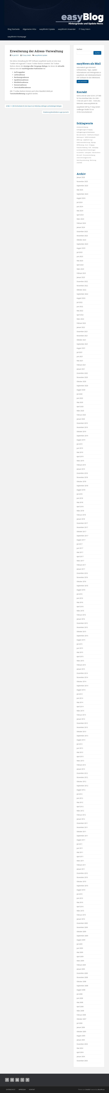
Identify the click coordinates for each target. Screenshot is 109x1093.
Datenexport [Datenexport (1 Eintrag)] (80, 137)
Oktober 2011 (81, 831)
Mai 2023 (80, 261)
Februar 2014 (81, 715)
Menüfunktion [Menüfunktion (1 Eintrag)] (96, 152)
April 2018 (80, 506)
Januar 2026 (81, 177)
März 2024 (80, 219)
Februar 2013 (81, 765)
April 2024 (80, 215)
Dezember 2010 (82, 873)
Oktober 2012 (81, 781)
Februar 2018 (81, 515)
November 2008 (82, 977)
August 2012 (81, 790)
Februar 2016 (81, 615)
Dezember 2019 (82, 423)
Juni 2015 (80, 648)
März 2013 (80, 761)
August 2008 (81, 990)
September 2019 (82, 436)
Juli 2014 (79, 694)
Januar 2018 (81, 519)
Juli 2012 (79, 794)
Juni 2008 (80, 998)
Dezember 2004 (82, 1044)
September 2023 (82, 244)
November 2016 (82, 577)
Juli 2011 (79, 844)
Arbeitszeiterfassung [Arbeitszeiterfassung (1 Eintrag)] (82, 127)
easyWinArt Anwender (67, 29)
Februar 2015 (81, 665)
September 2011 (82, 836)
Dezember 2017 (82, 523)
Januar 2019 (81, 469)
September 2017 (82, 536)
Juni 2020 (80, 398)
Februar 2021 (81, 365)
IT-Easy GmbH (26, 55)
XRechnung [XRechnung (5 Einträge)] (93, 160)
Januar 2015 (81, 669)
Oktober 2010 (81, 881)
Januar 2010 (81, 919)
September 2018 (82, 486)
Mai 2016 (80, 602)
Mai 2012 (80, 802)
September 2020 (82, 386)
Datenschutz (10, 1089)
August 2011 (81, 840)
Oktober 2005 (81, 1031)
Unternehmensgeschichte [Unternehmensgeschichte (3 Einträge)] (84, 157)
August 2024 (81, 198)
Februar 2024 (81, 223)
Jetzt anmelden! (82, 81)
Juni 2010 (80, 898)
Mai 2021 (80, 361)
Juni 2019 (80, 448)
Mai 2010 (80, 902)
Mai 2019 (80, 452)
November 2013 (82, 727)
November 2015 (82, 627)
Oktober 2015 (81, 631)
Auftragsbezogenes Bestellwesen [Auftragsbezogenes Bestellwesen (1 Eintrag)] (86, 132)
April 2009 (80, 956)
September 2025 (82, 186)
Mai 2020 (80, 402)
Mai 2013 (80, 752)
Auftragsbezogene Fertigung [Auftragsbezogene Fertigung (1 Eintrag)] (84, 129)
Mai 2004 (80, 1048)
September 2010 (82, 886)
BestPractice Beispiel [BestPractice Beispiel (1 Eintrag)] (93, 135)
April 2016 (80, 606)
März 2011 (80, 861)
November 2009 (82, 927)
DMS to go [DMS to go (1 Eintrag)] (79, 140)
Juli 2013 (79, 744)
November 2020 (82, 377)
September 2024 (82, 194)
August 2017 (81, 540)
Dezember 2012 (82, 773)
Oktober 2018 (81, 481)
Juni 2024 (80, 206)
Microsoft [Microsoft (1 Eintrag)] (79, 155)
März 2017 (80, 561)
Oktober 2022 (81, 290)
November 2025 (82, 181)
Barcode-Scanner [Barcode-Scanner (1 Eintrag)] (81, 135)
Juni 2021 (80, 356)
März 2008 (80, 1011)
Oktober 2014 (81, 681)
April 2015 (80, 656)
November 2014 (82, 677)
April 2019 (80, 456)
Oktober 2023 (81, 240)
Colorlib (87, 1089)
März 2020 (80, 411)
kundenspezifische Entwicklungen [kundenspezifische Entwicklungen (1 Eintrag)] (86, 150)
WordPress (101, 1089)
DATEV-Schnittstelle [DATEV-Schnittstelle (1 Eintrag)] (90, 137)
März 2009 (80, 961)
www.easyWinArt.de (90, 103)
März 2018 (80, 511)
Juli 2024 (79, 202)
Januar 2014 (81, 719)
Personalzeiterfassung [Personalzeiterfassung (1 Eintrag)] (89, 155)
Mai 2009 (80, 952)
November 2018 (82, 477)
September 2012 (82, 786)
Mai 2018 (80, 502)
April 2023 (80, 265)
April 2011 (80, 856)
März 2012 (80, 811)
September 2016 (82, 586)
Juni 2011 (80, 848)
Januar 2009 (81, 969)
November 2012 (82, 777)
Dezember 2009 (82, 923)
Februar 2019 (81, 465)
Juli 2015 (79, 644)
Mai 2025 (80, 190)
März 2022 (80, 319)
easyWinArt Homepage (17, 36)
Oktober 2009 (81, 931)
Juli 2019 (79, 444)
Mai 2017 (80, 552)
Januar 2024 (81, 227)
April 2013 (80, 756)
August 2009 (81, 940)
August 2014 (81, 690)
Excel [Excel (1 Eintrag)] (86, 145)
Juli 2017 (79, 544)
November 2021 (82, 336)
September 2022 (82, 294)
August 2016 (81, 590)
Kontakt (32, 1089)
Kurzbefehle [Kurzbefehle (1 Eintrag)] (80, 152)
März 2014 (80, 711)
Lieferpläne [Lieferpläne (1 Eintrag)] (88, 152)
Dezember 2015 (82, 623)
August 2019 (81, 440)
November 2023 (82, 236)
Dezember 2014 (82, 673)
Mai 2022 (80, 311)
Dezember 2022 (82, 281)
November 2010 (82, 877)
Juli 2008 (79, 994)
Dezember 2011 (82, 823)
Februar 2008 (81, 1015)
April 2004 (80, 1052)
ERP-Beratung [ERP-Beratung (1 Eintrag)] (80, 145)
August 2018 (81, 490)
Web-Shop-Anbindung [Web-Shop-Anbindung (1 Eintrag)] (83, 160)
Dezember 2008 (82, 973)
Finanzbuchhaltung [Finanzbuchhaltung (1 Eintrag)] (82, 147)
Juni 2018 (80, 498)
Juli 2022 (79, 302)
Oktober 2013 (81, 731)
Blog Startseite (14, 29)
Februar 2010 (81, 915)
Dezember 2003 (82, 1061)
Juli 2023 (79, 252)
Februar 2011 (81, 865)
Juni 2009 (80, 948)
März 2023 (80, 269)
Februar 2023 (81, 273)
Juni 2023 (80, 256)
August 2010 (81, 890)
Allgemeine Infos (29, 29)
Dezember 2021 (82, 331)
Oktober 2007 (81, 1019)
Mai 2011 (80, 852)
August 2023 (81, 248)
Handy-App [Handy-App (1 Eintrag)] (95, 147)
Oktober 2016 (81, 581)
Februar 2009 (81, 965)
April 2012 (80, 806)
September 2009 (82, 936)
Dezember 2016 (82, 573)
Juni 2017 (80, 548)
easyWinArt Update (47, 29)
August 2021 (81, 348)
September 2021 (82, 344)
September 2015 (82, 636)
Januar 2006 (81, 1027)
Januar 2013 (81, 769)
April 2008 (80, 1006)
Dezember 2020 (82, 373)
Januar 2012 (81, 819)
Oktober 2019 (81, 431)
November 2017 (82, 527)
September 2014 (82, 686)
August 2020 (81, 390)
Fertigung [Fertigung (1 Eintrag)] (91, 145)
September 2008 (82, 986)
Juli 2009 (79, 944)
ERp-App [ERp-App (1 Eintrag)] (93, 142)
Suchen (79, 49)
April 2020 (80, 406)
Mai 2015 (80, 652)
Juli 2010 (79, 894)
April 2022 (80, 315)
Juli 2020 (79, 394)
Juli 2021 (79, 352)
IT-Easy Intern (84, 29)
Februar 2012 (81, 815)
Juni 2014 (80, 698)
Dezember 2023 (82, 231)
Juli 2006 (79, 1023)
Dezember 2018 (82, 473)
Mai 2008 (80, 1002)
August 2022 (81, 298)
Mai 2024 (80, 211)
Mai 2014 (80, 702)
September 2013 (82, 736)
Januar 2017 (81, 569)
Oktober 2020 (81, 381)
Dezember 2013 (82, 723)
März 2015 (80, 661)
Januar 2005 (81, 1040)
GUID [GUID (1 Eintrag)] (89, 147)
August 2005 (81, 1036)
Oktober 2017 (81, 531)
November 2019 (82, 427)
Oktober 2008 (81, 981)
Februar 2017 (81, 565)
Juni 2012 (80, 798)
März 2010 (80, 911)
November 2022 (82, 286)
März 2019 (80, 461)
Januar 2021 (81, 369)
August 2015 (81, 640)
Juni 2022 (80, 306)
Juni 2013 (80, 748)
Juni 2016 (80, 598)
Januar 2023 (81, 277)
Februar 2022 (81, 323)
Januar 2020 (81, 419)
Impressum (22, 1089)
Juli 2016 (79, 594)
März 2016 (80, 611)
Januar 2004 (81, 1056)
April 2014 (80, 706)
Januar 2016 (81, 619)
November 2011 (82, 827)
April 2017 (80, 556)
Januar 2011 (81, 869)
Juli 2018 (79, 494)
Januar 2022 (81, 327)
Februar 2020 (81, 415)
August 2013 (81, 740)
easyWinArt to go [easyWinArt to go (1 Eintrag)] (88, 140)
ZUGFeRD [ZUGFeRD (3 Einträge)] (79, 162)
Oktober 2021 (81, 340)
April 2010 (80, 906)
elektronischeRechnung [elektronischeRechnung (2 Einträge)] (83, 142)
